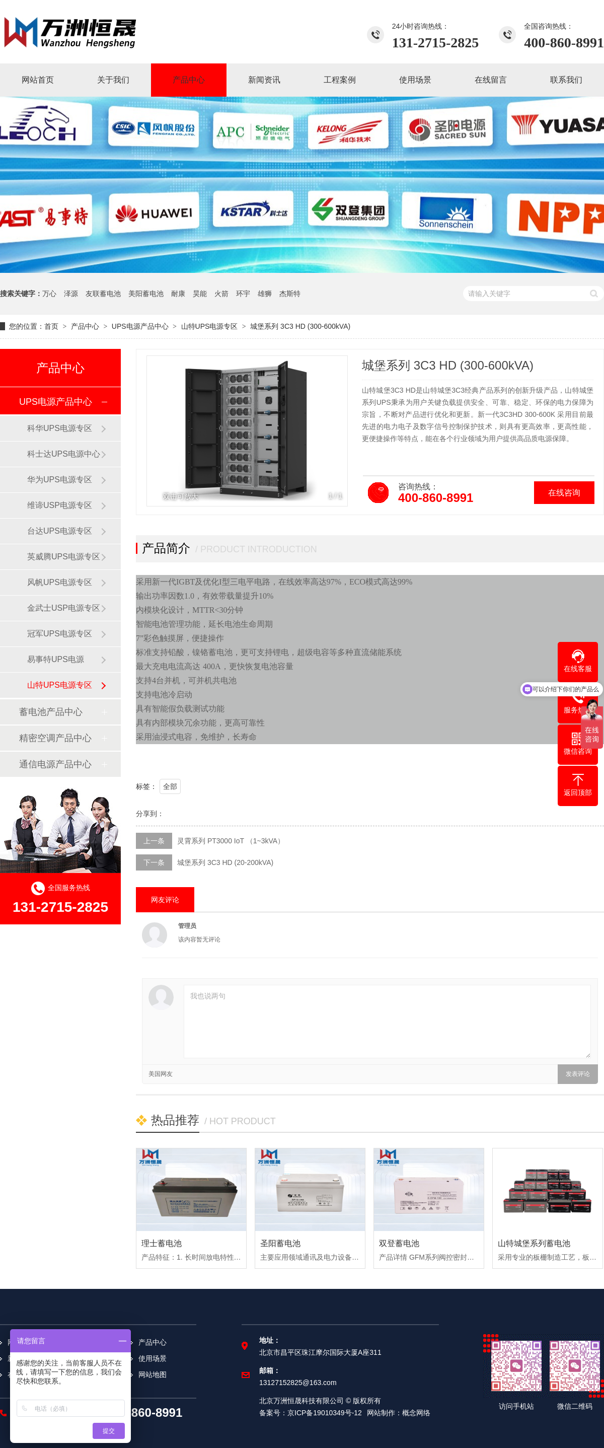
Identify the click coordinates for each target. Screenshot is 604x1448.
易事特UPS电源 (55, 659)
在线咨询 (564, 492)
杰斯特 (289, 293)
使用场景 (152, 1358)
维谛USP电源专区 (59, 505)
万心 (49, 293)
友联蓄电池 (103, 293)
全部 (170, 786)
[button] (334, 431)
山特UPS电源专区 (209, 326)
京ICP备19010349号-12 (324, 1413)
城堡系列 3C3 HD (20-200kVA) (225, 862)
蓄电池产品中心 (51, 712)
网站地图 (152, 1374)
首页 (51, 326)
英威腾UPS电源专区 (63, 556)
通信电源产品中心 (55, 764)
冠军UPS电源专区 (59, 633)
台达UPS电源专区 (59, 531)
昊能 (200, 293)
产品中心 (85, 326)
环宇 (243, 293)
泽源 (71, 293)
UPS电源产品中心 (140, 326)
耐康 (178, 293)
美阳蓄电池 (146, 293)
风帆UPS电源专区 (59, 582)
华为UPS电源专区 (59, 479)
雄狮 (265, 293)
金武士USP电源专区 (63, 608)
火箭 (221, 293)
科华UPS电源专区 (59, 428)
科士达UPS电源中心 (63, 454)
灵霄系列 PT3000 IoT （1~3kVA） (230, 841)
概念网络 (416, 1413)
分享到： (150, 814)
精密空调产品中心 (55, 738)
